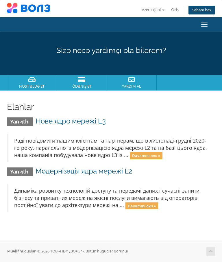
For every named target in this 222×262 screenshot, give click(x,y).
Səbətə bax (201, 10)
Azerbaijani (153, 9)
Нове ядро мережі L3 (71, 121)
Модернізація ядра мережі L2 (84, 171)
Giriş (175, 9)
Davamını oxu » (146, 155)
